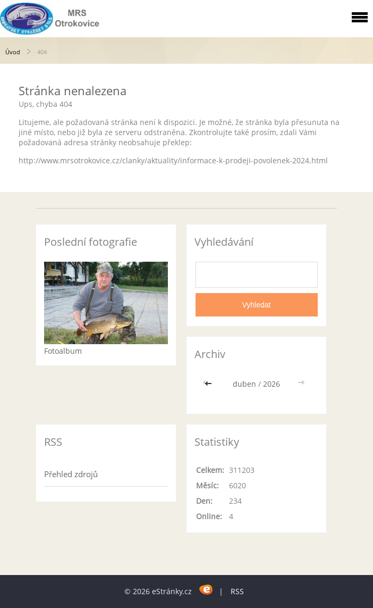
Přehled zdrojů (71, 474)
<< (209, 384)
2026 (271, 384)
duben (244, 384)
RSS (237, 591)
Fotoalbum (63, 351)
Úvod (12, 52)
